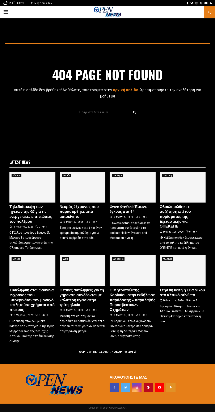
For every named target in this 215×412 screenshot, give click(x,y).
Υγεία (65, 259)
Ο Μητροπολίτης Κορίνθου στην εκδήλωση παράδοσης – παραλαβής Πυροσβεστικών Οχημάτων (132, 300)
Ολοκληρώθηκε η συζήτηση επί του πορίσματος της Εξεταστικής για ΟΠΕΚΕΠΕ (175, 217)
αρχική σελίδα (125, 90)
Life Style (117, 175)
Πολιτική (167, 175)
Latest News (19, 162)
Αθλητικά (167, 259)
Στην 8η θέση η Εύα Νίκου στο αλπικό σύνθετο (182, 292)
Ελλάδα (66, 175)
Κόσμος (16, 175)
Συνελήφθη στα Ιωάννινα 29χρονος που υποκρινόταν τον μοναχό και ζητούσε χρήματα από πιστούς (32, 300)
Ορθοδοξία (118, 259)
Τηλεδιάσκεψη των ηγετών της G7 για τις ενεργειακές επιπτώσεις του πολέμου (30, 214)
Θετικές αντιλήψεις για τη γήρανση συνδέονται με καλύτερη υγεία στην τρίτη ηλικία (82, 297)
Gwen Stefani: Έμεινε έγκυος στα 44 (128, 209)
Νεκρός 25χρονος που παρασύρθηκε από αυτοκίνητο (79, 212)
